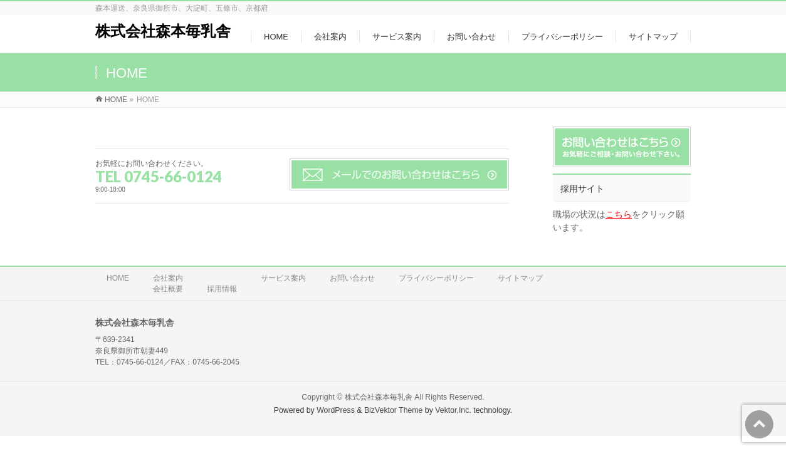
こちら (618, 214)
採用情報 (222, 288)
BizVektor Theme (393, 410)
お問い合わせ (352, 278)
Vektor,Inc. (453, 410)
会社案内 (168, 278)
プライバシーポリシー (436, 278)
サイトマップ (520, 278)
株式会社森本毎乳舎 (163, 31)
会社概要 (168, 288)
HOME (118, 278)
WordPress (336, 410)
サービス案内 (283, 278)
